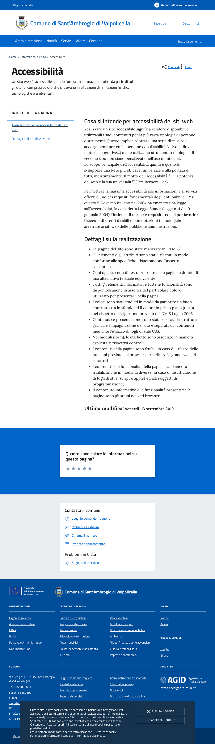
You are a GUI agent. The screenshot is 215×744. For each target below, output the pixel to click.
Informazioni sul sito (33, 57)
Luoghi (164, 649)
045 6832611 (22, 686)
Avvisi (164, 624)
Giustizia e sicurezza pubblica (127, 630)
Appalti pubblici (69, 642)
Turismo (64, 655)
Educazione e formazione (75, 636)
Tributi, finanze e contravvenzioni (130, 642)
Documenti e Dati (19, 648)
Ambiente (116, 636)
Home (13, 57)
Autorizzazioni (68, 630)
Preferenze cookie (106, 732)
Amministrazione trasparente (128, 678)
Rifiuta (159, 711)
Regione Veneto (23, 5)
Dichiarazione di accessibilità (127, 696)
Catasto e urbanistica (73, 618)
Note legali (116, 690)
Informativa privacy (122, 684)
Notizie (164, 618)
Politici (13, 636)
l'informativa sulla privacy (89, 735)
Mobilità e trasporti (121, 624)
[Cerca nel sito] (197, 23)
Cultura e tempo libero (123, 648)
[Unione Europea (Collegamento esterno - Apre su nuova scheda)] (28, 592)
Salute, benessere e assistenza (79, 648)
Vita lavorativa (119, 618)
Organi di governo (20, 618)
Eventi (164, 655)
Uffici (12, 630)
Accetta (159, 720)
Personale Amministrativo (25, 642)
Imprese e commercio (123, 655)
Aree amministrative (22, 624)
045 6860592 (22, 692)
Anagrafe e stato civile (73, 624)
